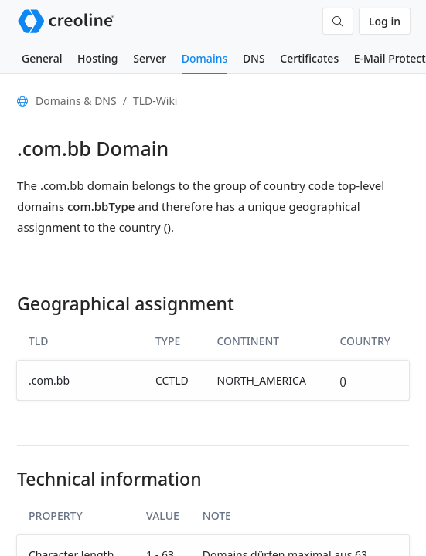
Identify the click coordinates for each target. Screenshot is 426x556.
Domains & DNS (76, 100)
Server (149, 58)
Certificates (309, 58)
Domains (204, 58)
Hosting (97, 58)
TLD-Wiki (155, 100)
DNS (254, 58)
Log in (384, 21)
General (42, 58)
